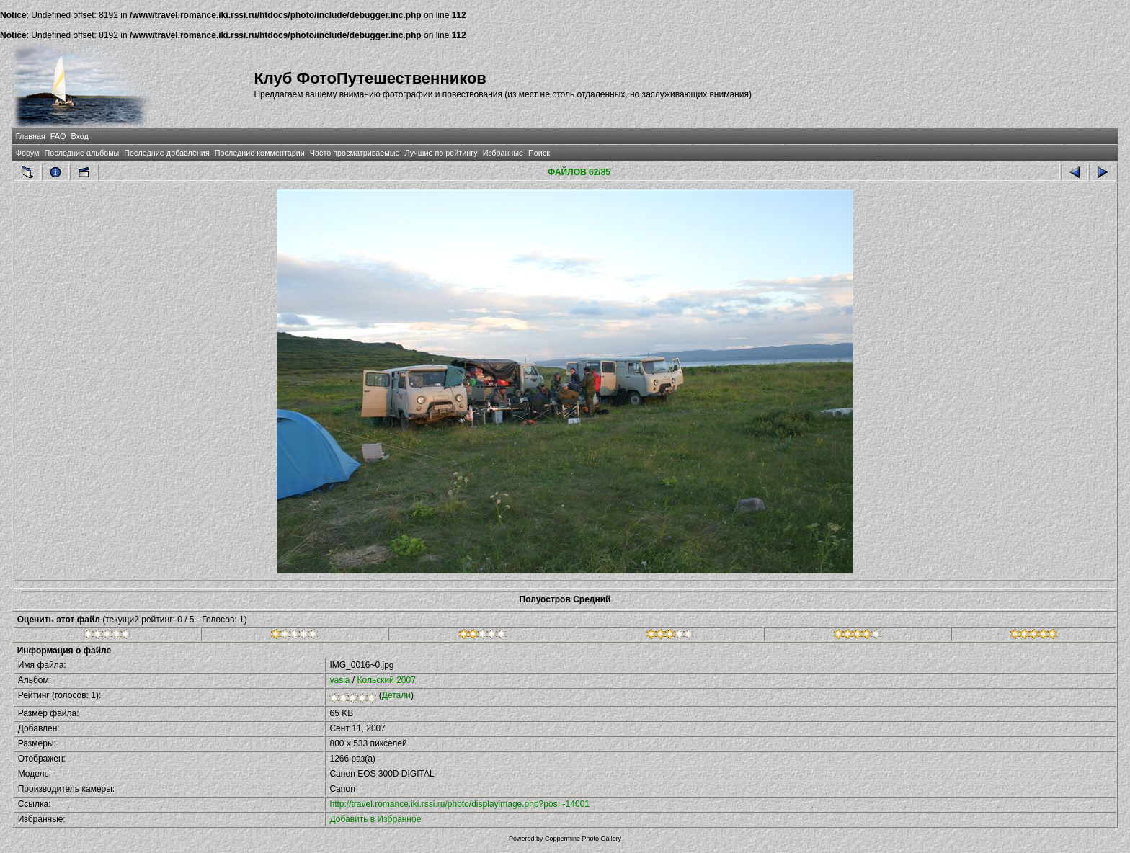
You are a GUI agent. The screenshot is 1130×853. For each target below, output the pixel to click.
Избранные (503, 152)
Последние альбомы (81, 152)
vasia (339, 680)
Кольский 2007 (386, 680)
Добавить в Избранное (375, 819)
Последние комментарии (260, 152)
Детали (396, 695)
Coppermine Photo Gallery (583, 838)
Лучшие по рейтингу (441, 152)
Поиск (539, 152)
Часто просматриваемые (355, 152)
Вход (79, 136)
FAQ (58, 136)
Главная (30, 136)
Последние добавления (166, 152)
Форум (28, 152)
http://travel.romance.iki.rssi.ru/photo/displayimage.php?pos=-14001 (459, 804)
